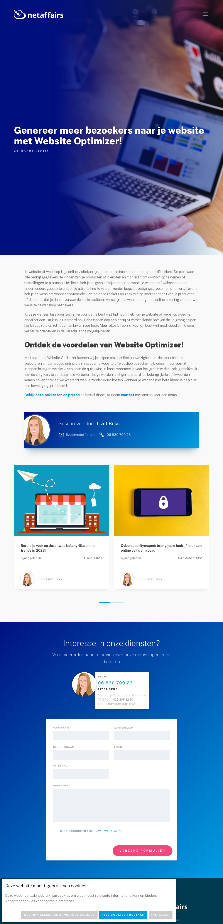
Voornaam (61, 728)
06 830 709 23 (115, 683)
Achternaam (123, 728)
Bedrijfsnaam (63, 747)
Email (118, 747)
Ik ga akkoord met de (91, 831)
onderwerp (62, 785)
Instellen (160, 914)
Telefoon (60, 766)
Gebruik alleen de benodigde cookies (59, 914)
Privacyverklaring (108, 831)
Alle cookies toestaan (123, 914)
